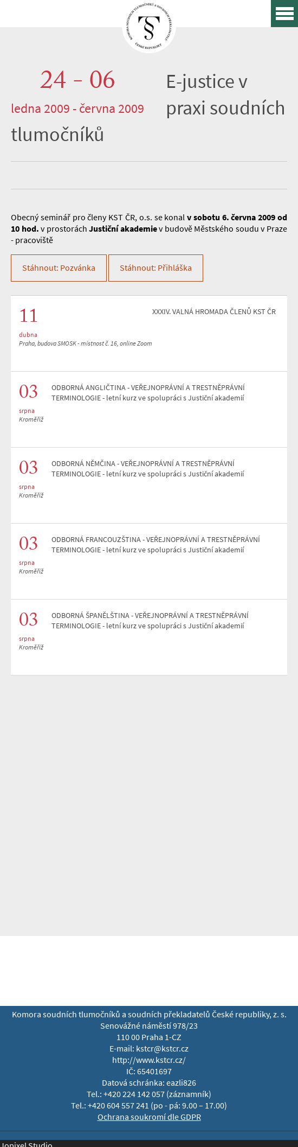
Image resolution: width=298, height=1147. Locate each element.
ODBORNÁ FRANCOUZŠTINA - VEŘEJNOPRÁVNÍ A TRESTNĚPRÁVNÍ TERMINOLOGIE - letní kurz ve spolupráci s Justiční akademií (155, 544)
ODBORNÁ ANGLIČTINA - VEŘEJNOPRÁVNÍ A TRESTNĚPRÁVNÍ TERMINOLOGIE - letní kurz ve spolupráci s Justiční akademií (148, 393)
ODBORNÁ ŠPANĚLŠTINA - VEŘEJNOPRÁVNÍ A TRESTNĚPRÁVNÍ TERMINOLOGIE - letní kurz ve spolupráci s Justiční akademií (150, 620)
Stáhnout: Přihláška (156, 267)
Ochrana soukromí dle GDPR (149, 1117)
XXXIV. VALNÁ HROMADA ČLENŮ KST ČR (214, 312)
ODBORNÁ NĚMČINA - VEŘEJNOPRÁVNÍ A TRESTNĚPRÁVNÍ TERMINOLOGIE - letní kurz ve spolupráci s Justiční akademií (147, 468)
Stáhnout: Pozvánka (58, 267)
